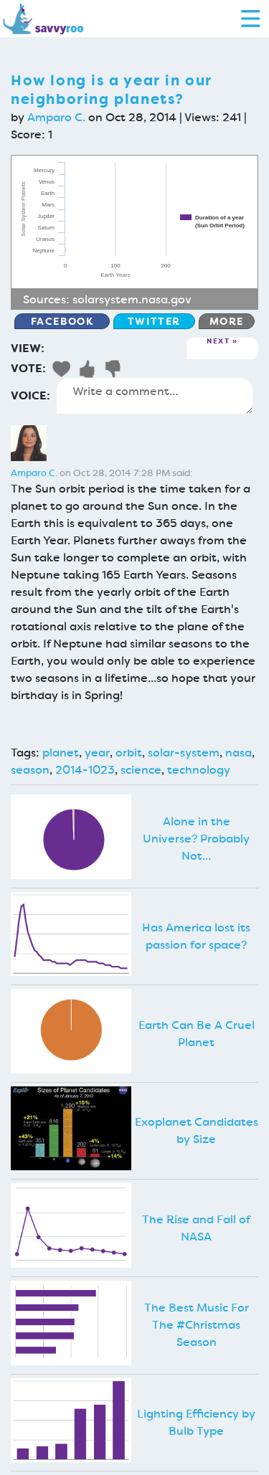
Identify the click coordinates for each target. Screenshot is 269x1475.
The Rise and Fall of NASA (196, 1228)
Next (218, 342)
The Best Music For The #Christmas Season (196, 1325)
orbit (128, 752)
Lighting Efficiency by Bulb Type (196, 1422)
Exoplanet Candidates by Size (196, 1130)
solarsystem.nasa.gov (132, 299)
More (226, 321)
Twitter (154, 321)
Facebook (62, 321)
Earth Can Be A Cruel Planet (196, 1034)
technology (198, 769)
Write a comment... (155, 396)
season (30, 769)
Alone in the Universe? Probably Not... (196, 838)
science (141, 769)
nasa (238, 752)
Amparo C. (56, 117)
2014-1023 (85, 769)
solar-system (184, 752)
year (97, 752)
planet (60, 752)
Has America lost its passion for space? (196, 936)
